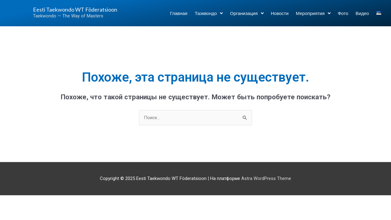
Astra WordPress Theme (266, 179)
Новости (280, 16)
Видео (362, 16)
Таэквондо (209, 15)
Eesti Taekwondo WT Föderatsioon (61, 12)
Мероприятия (313, 15)
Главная (178, 16)
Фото (343, 16)
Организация (246, 15)
